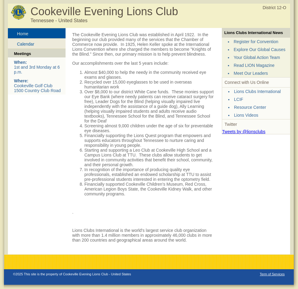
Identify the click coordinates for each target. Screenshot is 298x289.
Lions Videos (246, 115)
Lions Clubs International (257, 91)
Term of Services (272, 274)
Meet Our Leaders (251, 73)
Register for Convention (256, 41)
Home (22, 33)
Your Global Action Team (257, 57)
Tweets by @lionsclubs (244, 131)
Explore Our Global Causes (259, 49)
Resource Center (250, 107)
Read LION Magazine (254, 65)
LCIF (238, 99)
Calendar (25, 44)
